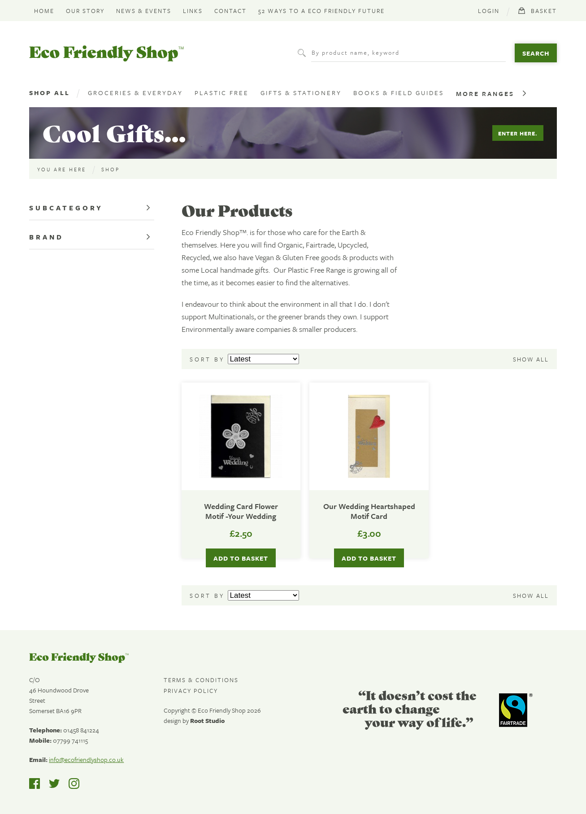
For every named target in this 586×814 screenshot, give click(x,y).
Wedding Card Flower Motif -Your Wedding (241, 511)
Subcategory (66, 208)
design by (194, 720)
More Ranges (485, 93)
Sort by (209, 359)
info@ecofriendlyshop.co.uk (86, 759)
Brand (46, 237)
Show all (531, 359)
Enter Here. (518, 133)
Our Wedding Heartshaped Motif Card (369, 511)
